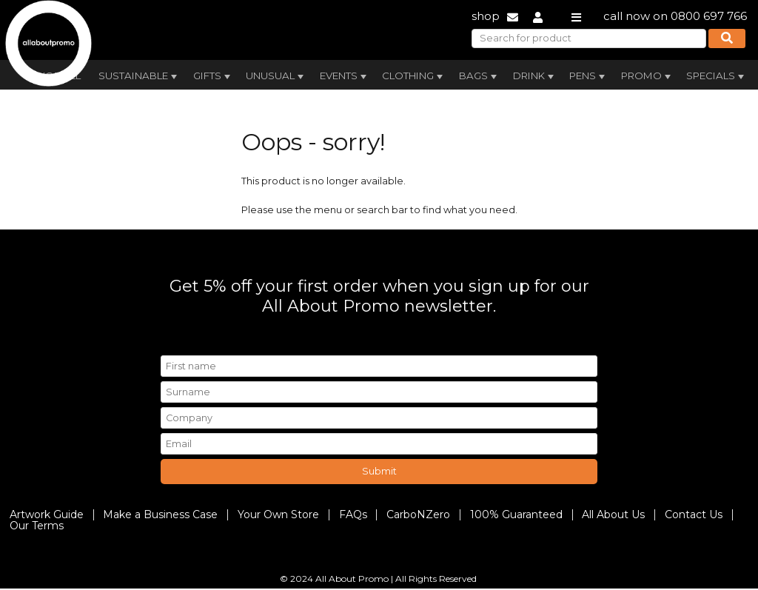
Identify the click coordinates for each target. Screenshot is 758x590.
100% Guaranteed (516, 514)
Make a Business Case (160, 514)
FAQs (353, 514)
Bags (479, 77)
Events (344, 77)
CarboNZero (418, 514)
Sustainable (139, 77)
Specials (716, 77)
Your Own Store (278, 514)
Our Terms (37, 525)
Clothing (414, 77)
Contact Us (693, 514)
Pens (588, 77)
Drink (535, 77)
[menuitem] (137, 74)
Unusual (276, 77)
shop (486, 16)
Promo (647, 77)
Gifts (213, 77)
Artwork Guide (47, 514)
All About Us (613, 514)
